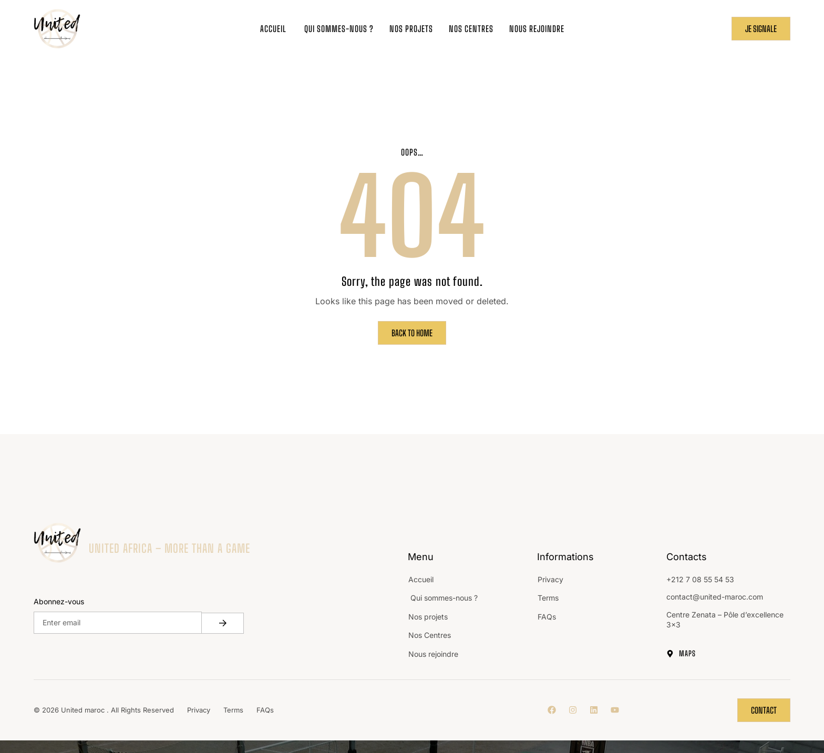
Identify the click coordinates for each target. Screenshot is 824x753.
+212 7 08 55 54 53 (700, 579)
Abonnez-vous (59, 601)
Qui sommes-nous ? (338, 29)
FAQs (547, 616)
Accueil (273, 29)
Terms (548, 597)
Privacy (550, 579)
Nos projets (411, 29)
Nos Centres (471, 29)
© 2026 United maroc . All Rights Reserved (104, 710)
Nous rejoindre (536, 29)
